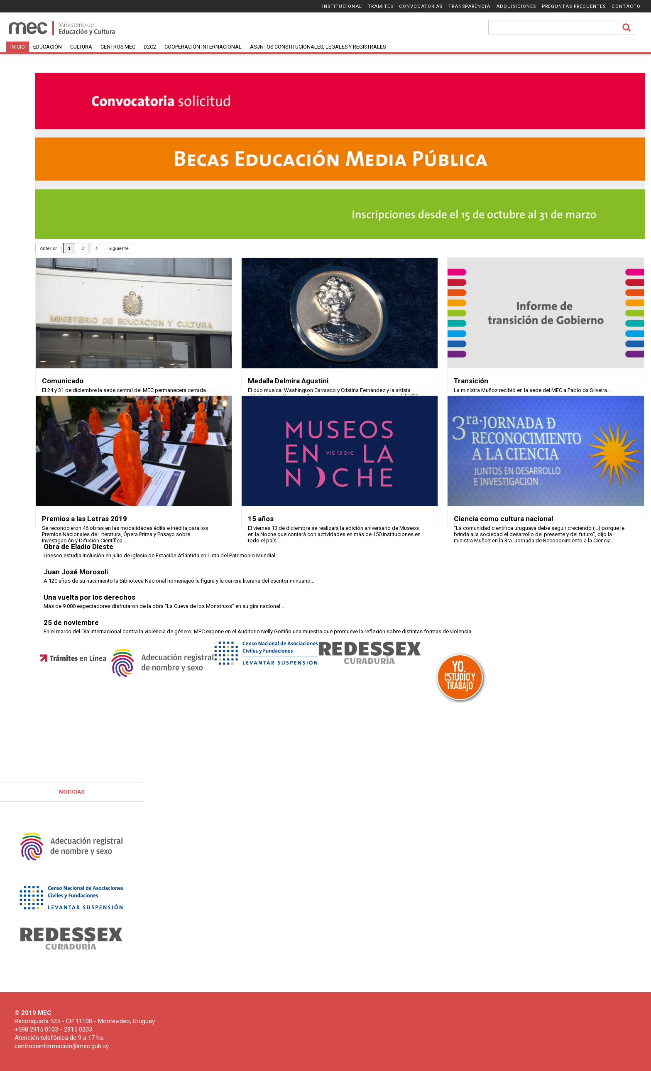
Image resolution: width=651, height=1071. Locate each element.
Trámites (380, 6)
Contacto (626, 6)
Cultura (81, 47)
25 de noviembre (71, 622)
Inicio (17, 47)
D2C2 (150, 47)
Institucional (342, 6)
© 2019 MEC (33, 1013)
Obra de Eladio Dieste (78, 546)
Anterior (48, 248)
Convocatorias (421, 6)
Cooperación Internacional (203, 47)
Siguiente (118, 248)
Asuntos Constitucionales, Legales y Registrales (318, 47)
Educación (47, 47)
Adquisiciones (516, 6)
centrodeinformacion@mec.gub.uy (62, 1046)
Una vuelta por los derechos (89, 597)
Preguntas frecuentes (574, 6)
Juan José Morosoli (76, 572)
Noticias (71, 792)
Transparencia (469, 6)
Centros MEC (117, 47)
